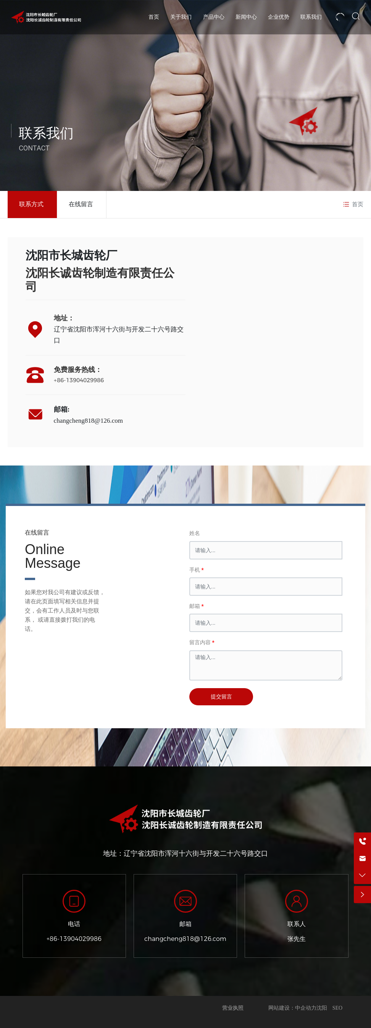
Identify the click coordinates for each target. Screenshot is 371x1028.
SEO (337, 1008)
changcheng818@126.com (88, 420)
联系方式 (31, 204)
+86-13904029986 (79, 380)
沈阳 (321, 1008)
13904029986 (81, 938)
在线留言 (81, 204)
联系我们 (46, 133)
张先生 (296, 938)
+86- (53, 938)
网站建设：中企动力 (292, 1008)
